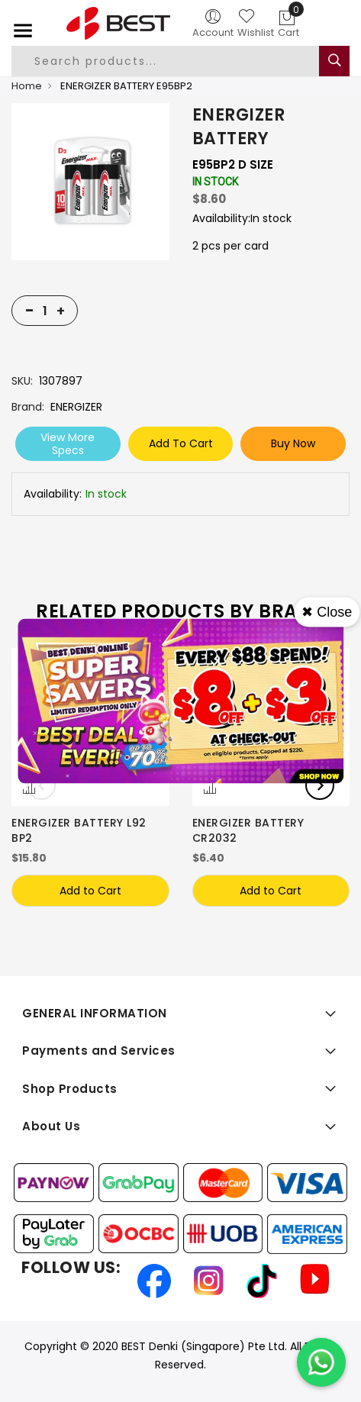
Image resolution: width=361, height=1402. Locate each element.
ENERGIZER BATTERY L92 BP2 (79, 830)
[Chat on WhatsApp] (321, 1362)
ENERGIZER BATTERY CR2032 (248, 830)
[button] (29, 789)
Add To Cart (181, 443)
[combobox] (174, 61)
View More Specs (67, 444)
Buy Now (293, 443)
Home (26, 86)
